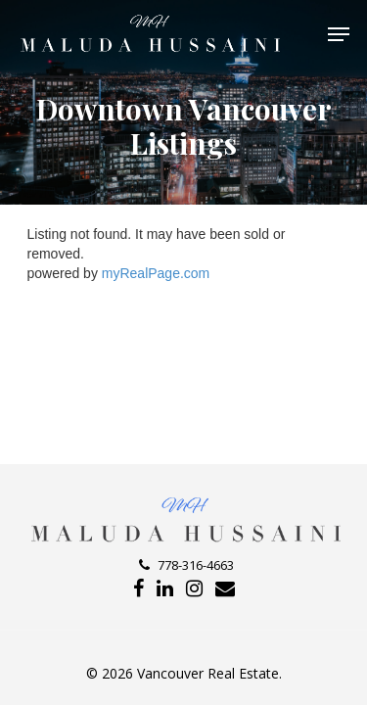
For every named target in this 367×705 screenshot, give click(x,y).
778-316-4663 (186, 565)
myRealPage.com (156, 273)
